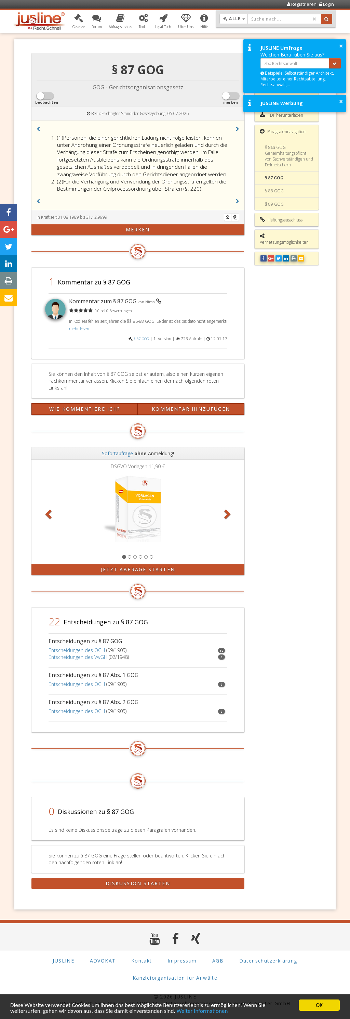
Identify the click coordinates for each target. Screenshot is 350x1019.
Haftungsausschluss (281, 220)
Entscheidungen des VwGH (78, 657)
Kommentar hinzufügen (191, 409)
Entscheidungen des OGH (77, 650)
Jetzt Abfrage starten (138, 569)
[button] (78, 21)
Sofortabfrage (117, 453)
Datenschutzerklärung (268, 960)
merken (138, 229)
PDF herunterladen (281, 115)
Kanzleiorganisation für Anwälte (175, 978)
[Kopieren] (235, 217)
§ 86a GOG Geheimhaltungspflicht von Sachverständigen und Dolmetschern (289, 156)
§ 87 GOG (141, 338)
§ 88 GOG (274, 191)
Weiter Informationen (202, 1011)
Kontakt (141, 960)
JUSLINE (63, 960)
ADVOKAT (103, 960)
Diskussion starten (138, 883)
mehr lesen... (80, 328)
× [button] (341, 45)
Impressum (182, 960)
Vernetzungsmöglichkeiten (284, 239)
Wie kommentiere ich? (84, 409)
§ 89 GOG (274, 204)
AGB (218, 960)
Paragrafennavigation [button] (283, 131)
